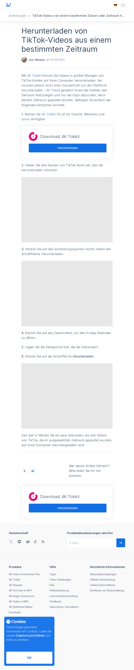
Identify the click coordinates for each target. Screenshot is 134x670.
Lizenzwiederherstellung (64, 574)
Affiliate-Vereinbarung (102, 558)
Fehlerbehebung (59, 568)
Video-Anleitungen (60, 558)
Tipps (53, 552)
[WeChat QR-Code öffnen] (19, 520)
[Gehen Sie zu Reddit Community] (28, 520)
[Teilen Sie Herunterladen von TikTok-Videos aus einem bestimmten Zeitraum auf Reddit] (32, 449)
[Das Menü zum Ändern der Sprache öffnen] (115, 5)
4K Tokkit (34, 75)
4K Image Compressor (22, 574)
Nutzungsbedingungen (103, 552)
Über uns (14, 605)
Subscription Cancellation (64, 585)
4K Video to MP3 (18, 579)
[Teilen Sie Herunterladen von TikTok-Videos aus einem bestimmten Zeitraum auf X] (24, 449)
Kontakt (13, 616)
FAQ (52, 563)
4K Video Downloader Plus (24, 552)
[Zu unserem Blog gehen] (43, 520)
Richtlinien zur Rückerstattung (107, 568)
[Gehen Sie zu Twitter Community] (11, 520)
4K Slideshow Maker (21, 585)
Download (15, 590)
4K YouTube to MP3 (20, 568)
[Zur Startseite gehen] (9, 5)
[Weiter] (120, 521)
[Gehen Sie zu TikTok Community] (35, 520)
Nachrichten (16, 610)
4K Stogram (15, 563)
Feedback (55, 579)
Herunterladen (67, 148)
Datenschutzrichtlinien (102, 563)
